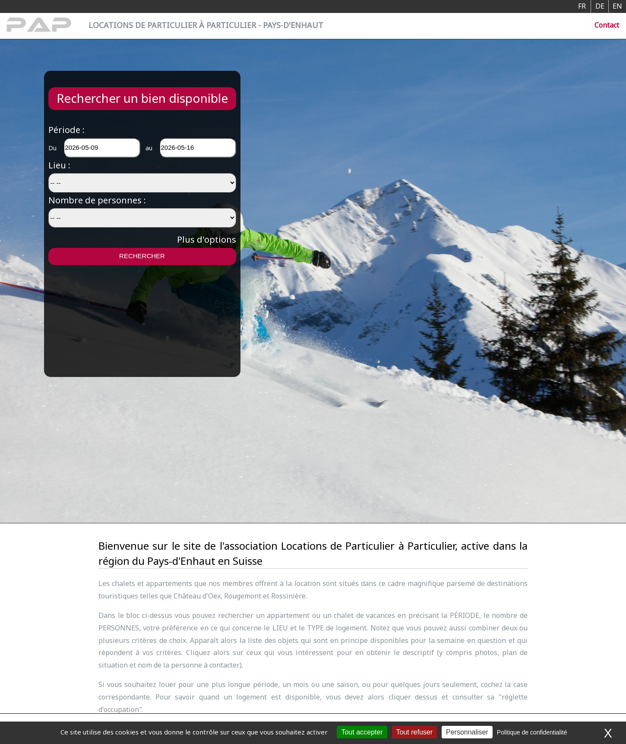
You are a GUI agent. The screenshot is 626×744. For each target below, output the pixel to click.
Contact (606, 25)
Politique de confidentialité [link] (532, 732)
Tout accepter (362, 732)
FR (582, 6)
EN (617, 6)
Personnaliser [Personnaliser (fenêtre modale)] (467, 732)
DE (599, 6)
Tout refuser (414, 732)
